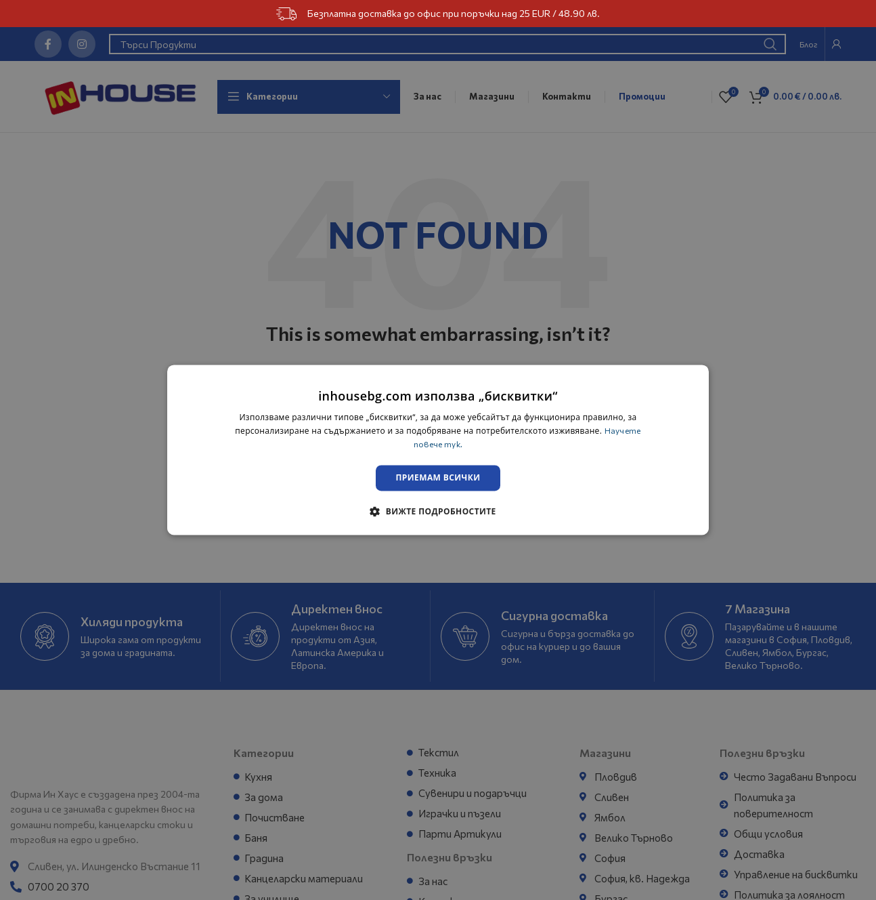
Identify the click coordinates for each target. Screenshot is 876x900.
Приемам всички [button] (438, 478)
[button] (438, 512)
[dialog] (438, 449)
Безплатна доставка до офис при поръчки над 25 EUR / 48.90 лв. (437, 14)
